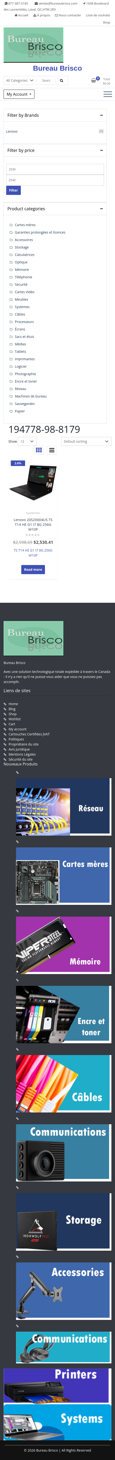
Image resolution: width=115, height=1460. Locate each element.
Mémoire (22, 269)
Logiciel (21, 366)
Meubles (21, 299)
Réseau (20, 388)
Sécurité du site (21, 759)
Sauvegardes (25, 403)
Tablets (20, 351)
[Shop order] (86, 441)
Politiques (16, 739)
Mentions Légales (22, 754)
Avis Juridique (19, 749)
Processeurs (24, 321)
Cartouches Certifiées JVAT (29, 734)
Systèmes (33, 513)
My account (18, 729)
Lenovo (12, 131)
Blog (12, 709)
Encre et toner (26, 381)
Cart (12, 724)
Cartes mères (25, 225)
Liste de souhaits (98, 15)
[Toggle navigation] (108, 94)
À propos (41, 15)
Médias (20, 344)
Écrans (20, 329)
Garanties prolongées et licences (40, 232)
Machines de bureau (31, 396)
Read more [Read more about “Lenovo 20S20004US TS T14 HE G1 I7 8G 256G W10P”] (33, 569)
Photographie (25, 374)
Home (13, 704)
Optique (21, 262)
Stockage (22, 247)
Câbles (20, 314)
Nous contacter (68, 15)
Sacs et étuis (24, 336)
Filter (13, 190)
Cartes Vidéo (24, 292)
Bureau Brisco (57, 68)
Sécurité (21, 284)
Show (12, 441)
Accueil (21, 15)
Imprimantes (25, 359)
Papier (20, 411)
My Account (17, 94)
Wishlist (15, 719)
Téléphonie (23, 277)
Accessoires (24, 239)
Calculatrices (24, 254)
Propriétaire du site (24, 744)
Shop (106, 22)
